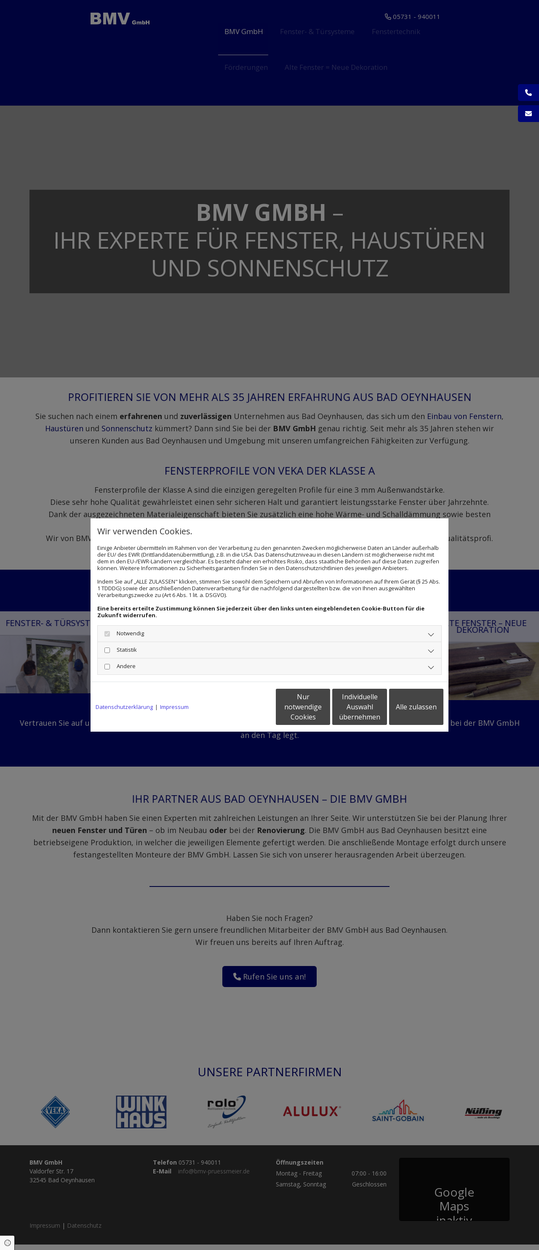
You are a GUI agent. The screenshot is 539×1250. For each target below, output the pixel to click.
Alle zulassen (404, 706)
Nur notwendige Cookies (244, 707)
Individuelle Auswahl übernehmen (324, 707)
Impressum (174, 706)
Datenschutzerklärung (124, 706)
